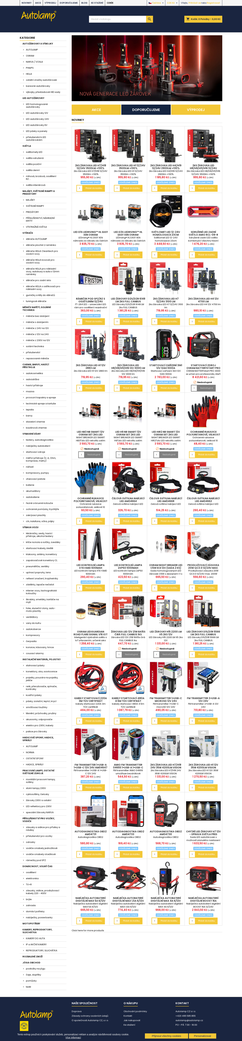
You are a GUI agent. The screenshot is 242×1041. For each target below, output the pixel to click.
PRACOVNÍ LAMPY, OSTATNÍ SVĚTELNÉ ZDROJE (38, 772)
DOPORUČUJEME (69, 2)
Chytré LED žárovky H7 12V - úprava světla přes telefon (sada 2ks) (203, 834)
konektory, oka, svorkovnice (41, 671)
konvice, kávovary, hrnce (40, 647)
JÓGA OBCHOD (31, 962)
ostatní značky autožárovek (41, 80)
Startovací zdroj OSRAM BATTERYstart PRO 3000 (203, 368)
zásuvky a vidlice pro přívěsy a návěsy (43, 829)
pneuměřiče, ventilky (37, 566)
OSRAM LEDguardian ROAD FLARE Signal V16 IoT (90, 633)
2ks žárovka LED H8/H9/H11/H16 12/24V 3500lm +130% (203, 168)
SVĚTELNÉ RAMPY (35, 206)
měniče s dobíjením (37, 322)
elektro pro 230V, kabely (39, 725)
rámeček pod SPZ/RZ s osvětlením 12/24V (90, 300)
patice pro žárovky (36, 731)
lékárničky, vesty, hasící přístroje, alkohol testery (39, 535)
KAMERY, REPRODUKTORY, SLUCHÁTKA (37, 931)
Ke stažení (97, 2)
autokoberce (33, 629)
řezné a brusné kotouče (39, 503)
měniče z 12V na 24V (37, 334)
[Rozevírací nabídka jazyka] (156, 3)
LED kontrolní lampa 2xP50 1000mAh (128, 566)
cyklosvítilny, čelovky (37, 794)
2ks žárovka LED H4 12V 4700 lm (203, 300)
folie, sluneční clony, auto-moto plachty (40, 610)
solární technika (35, 346)
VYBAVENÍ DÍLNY (32, 433)
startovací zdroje (35, 452)
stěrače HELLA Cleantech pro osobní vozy (42, 252)
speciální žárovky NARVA (40, 812)
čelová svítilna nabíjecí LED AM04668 (165, 500)
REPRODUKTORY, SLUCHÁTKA (41, 950)
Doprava (77, 1011)
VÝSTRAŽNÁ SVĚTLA (36, 227)
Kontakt (128, 1015)
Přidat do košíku (94, 188)
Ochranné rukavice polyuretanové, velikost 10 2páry (203, 434)
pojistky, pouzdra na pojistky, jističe (42, 679)
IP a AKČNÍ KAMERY (36, 944)
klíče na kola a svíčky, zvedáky (43, 542)
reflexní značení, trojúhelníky (42, 578)
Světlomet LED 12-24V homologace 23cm (165, 233)
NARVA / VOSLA (34, 61)
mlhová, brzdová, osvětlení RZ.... (41, 178)
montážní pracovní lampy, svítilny (40, 781)
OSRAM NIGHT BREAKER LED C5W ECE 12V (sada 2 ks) (165, 566)
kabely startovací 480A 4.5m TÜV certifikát (128, 699)
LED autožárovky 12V (37, 113)
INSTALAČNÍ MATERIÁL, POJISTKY (42, 659)
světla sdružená (35, 158)
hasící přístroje (34, 385)
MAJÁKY (30, 200)
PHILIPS (30, 67)
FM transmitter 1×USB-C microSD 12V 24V (166, 699)
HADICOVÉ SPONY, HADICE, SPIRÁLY (38, 739)
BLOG (84, 2)
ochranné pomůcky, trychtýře (42, 509)
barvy (29, 415)
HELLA (29, 74)
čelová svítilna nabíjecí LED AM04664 (128, 500)
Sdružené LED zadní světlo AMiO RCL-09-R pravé (203, 234)
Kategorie (27, 38)
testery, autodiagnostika (39, 440)
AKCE (38, 2)
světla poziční (33, 164)
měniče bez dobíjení (37, 316)
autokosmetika (34, 373)
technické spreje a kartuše (41, 403)
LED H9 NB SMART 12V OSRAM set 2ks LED (128, 433)
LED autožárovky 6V (36, 125)
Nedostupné (206, 388)
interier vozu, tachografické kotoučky (41, 592)
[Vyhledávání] (121, 19)
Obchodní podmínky (135, 1011)
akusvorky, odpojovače (39, 719)
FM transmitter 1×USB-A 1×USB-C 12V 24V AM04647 (90, 766)
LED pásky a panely (36, 131)
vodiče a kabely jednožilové (41, 848)
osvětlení (31, 872)
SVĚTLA (27, 146)
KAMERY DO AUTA (35, 938)
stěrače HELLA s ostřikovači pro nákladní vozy (43, 288)
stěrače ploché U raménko (41, 245)
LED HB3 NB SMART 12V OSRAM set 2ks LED (90, 433)
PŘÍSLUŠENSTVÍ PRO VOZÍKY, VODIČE (39, 820)
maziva (30, 391)
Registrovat (213, 2)
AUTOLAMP (32, 49)
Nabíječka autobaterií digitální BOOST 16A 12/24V (203, 900)
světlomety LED (34, 152)
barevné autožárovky (38, 86)
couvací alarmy (35, 653)
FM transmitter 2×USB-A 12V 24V (203, 699)
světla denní (33, 170)
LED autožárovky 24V (37, 119)
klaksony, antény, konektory (41, 554)
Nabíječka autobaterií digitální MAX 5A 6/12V (90, 899)
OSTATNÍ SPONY (34, 758)
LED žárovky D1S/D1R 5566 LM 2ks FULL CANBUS (203, 633)
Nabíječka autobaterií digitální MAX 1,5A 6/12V (128, 899)
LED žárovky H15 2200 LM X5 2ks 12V (166, 633)
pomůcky (31, 980)
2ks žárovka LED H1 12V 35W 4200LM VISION (203, 766)
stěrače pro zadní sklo (38, 280)
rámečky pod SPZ (36, 860)
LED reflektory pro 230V (39, 806)
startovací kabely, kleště (39, 548)
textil (28, 986)
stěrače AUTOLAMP (36, 239)
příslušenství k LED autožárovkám (36, 139)
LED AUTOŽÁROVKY (33, 98)
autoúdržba (32, 379)
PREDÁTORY (32, 212)
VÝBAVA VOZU (30, 527)
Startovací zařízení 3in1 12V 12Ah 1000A (165, 367)
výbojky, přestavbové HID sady (43, 92)
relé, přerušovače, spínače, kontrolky (41, 688)
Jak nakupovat (132, 1020)
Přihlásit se (195, 2)
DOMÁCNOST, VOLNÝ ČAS (37, 866)
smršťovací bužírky (36, 707)
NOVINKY (27, 2)
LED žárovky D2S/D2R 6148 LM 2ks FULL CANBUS (128, 300)
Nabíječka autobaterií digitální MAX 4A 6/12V (166, 899)
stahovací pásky (35, 665)
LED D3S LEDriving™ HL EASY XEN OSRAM (128, 233)
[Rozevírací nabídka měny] (172, 3)
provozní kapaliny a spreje (41, 397)
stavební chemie (35, 421)
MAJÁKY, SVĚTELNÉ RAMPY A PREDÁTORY (39, 192)
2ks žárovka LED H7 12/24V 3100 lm (166, 300)
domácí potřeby (35, 911)
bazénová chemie (36, 427)
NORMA (30, 752)
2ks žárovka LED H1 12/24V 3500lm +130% (128, 167)
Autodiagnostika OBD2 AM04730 (166, 833)
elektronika (32, 878)
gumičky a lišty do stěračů (40, 295)
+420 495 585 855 (186, 1015)
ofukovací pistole (35, 479)
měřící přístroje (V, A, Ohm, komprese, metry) (41, 459)
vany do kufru (33, 623)
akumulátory (33, 491)
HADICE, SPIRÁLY (34, 764)
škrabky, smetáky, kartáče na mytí (42, 601)
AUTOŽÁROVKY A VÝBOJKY (38, 43)
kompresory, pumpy (37, 473)
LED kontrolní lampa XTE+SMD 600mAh (91, 566)
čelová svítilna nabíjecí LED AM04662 (203, 500)
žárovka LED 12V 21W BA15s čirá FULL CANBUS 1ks (128, 633)
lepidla (30, 409)
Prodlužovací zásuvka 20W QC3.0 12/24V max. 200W (203, 567)
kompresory (33, 635)
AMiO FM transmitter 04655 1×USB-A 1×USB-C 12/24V (128, 767)
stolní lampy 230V (36, 788)
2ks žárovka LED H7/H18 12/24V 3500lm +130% (90, 167)
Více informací (73, 1037)
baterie (30, 485)
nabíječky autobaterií (38, 446)
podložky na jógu (35, 968)
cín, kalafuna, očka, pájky (40, 521)
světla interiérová (35, 185)
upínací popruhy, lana (38, 572)
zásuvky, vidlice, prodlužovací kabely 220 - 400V (42, 892)
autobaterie (32, 497)
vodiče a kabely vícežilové (41, 854)
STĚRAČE (28, 233)
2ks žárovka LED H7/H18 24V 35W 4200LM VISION (165, 766)
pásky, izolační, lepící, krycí (41, 701)
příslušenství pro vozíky (39, 836)
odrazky (30, 842)
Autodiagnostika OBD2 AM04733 (128, 833)
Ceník (110, 2)
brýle (29, 899)
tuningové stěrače (36, 301)
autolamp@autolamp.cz (189, 1020)
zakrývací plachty (36, 515)
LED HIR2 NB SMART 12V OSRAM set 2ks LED (166, 433)
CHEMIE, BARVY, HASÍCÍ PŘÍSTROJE (36, 366)
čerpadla (31, 641)
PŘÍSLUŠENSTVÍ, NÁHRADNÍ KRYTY (40, 219)
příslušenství (33, 352)
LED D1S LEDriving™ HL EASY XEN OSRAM (90, 233)
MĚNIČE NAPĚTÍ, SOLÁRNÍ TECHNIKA (37, 309)
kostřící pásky (34, 695)
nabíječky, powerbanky (39, 917)
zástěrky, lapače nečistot (40, 584)
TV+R (29, 884)
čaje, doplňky (33, 974)
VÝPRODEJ (50, 2)
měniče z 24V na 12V (37, 328)
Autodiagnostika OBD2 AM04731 (91, 833)
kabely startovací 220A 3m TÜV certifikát (90, 699)
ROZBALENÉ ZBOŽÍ (33, 956)
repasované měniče (37, 358)
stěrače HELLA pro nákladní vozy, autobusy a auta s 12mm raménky (42, 271)
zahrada (31, 905)
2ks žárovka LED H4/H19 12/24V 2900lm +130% (165, 167)
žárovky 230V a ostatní (38, 800)
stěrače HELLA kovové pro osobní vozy (40, 261)
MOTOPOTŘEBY (31, 923)
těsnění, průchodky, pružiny (41, 713)
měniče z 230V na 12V (38, 340)
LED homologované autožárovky (37, 106)
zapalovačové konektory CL (41, 560)
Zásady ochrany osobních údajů (90, 1015)
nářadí (30, 466)
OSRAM (30, 55)
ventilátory (32, 617)
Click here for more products (88, 930)
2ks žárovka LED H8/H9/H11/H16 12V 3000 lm (128, 367)
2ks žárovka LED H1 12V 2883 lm (90, 367)
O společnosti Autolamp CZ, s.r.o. (90, 1020)
